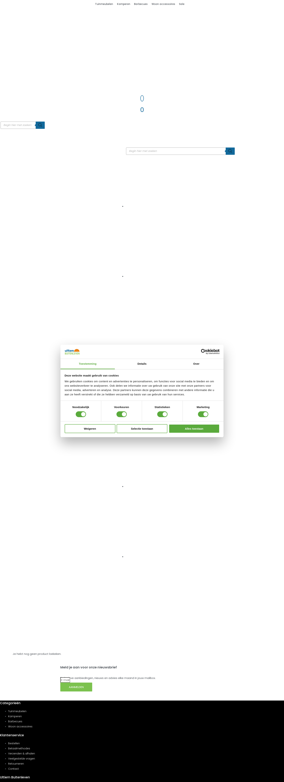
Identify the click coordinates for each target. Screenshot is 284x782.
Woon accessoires (163, 4)
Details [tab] (142, 363)
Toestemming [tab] (88, 363)
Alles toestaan (194, 428)
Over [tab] (196, 363)
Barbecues (141, 4)
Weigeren (90, 428)
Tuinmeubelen (104, 4)
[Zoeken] (40, 125)
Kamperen (123, 4)
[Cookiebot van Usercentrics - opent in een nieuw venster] (204, 351)
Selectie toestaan (142, 428)
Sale (181, 4)
